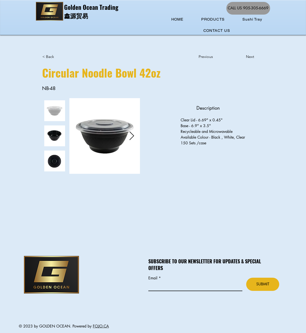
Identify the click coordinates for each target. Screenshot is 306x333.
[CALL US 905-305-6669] (248, 8)
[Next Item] (131, 136)
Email (153, 278)
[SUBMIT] (262, 284)
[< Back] (58, 57)
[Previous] (214, 57)
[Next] (242, 57)
